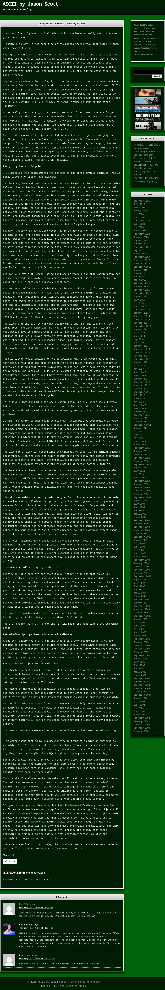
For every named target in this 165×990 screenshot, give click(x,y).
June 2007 (139, 586)
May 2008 (139, 550)
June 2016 (139, 273)
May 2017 (139, 250)
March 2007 (140, 596)
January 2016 (141, 287)
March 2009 (140, 517)
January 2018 (141, 244)
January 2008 (141, 563)
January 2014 (141, 346)
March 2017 (140, 254)
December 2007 (142, 567)
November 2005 (142, 649)
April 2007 (140, 593)
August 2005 (140, 659)
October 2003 (141, 731)
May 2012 (139, 402)
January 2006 (141, 642)
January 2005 (141, 682)
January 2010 (141, 484)
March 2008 (140, 557)
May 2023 (139, 227)
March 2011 (140, 445)
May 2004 (139, 708)
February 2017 (142, 257)
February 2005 (142, 678)
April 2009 (140, 514)
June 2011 (139, 435)
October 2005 (141, 652)
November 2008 (142, 530)
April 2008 (140, 553)
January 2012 (141, 412)
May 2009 (139, 511)
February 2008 (142, 560)
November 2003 (142, 728)
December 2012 (142, 382)
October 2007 (141, 573)
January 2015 (141, 313)
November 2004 (142, 688)
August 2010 (140, 468)
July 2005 (139, 662)
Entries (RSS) (49, 986)
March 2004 (140, 715)
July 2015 (139, 300)
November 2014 (142, 320)
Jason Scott (25, 925)
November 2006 (142, 609)
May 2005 (139, 669)
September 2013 (142, 359)
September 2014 (142, 326)
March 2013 (140, 376)
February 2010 (142, 481)
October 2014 (141, 323)
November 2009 (142, 491)
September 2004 (142, 695)
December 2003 (142, 725)
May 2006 (139, 629)
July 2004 (139, 701)
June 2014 (139, 336)
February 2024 (142, 221)
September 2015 (142, 293)
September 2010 (142, 464)
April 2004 (140, 711)
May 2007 (139, 590)
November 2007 (142, 570)
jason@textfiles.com (143, 55)
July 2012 (139, 395)
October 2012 (141, 389)
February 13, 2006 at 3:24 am (36, 928)
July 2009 (139, 504)
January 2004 (141, 721)
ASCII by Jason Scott (30, 4)
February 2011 (142, 448)
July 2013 (139, 366)
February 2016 (142, 283)
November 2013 (142, 353)
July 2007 (139, 583)
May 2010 (139, 474)
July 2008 (139, 543)
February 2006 (142, 639)
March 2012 (140, 408)
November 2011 (142, 418)
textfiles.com (140, 45)
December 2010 (142, 454)
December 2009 (142, 487)
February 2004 (142, 718)
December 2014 (142, 316)
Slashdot (61, 420)
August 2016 (140, 270)
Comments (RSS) (76, 986)
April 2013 (140, 372)
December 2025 (142, 201)
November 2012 (142, 385)
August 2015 (140, 296)
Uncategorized (35, 873)
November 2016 (142, 263)
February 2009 (142, 520)
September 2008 (142, 537)
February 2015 (142, 310)
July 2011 (139, 431)
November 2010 (142, 458)
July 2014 (139, 333)
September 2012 (142, 392)
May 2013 (139, 369)
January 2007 (141, 603)
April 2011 (140, 441)
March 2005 (140, 675)
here (31, 282)
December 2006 (142, 606)
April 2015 (140, 306)
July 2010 (139, 471)
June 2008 (139, 547)
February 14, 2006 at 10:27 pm (36, 958)
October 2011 (141, 422)
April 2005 (140, 672)
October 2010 (141, 461)
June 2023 (139, 224)
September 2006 (142, 616)
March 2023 (140, 231)
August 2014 (140, 329)
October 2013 (141, 356)
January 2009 (141, 524)
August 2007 (140, 580)
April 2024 (140, 217)
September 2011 (142, 425)
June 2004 (139, 705)
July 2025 (139, 204)
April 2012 (140, 405)
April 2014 (140, 343)
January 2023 (141, 237)
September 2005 (142, 655)
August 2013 (140, 362)
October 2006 (141, 613)
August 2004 (140, 698)
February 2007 (142, 599)
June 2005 (139, 665)
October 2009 (141, 494)
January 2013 (141, 379)
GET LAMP (52, 649)
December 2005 (142, 645)
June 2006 (139, 626)
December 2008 (142, 527)
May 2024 (139, 214)
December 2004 (142, 685)
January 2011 (141, 451)
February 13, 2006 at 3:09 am (36, 907)
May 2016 (139, 277)
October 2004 (141, 692)
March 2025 (140, 207)
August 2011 (140, 428)
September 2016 (142, 267)
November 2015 (142, 290)
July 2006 (139, 622)
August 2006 (140, 619)
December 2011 (142, 415)
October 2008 (141, 534)
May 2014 (139, 339)
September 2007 (142, 576)
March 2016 (140, 280)
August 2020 (140, 240)
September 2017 (142, 247)
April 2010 (140, 478)
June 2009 (139, 507)
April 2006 (140, 632)
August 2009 (140, 501)
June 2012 (139, 399)
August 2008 (140, 540)
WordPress (93, 982)
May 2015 (139, 303)
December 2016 (142, 260)
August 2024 (140, 211)
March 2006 (140, 636)
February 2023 (142, 234)
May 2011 (139, 438)
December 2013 (142, 349)
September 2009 (142, 497)
